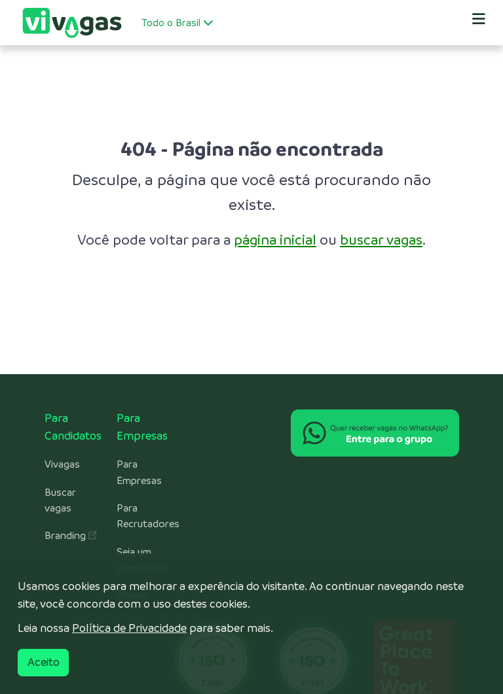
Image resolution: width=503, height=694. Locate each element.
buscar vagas (381, 240)
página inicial (275, 240)
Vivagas (62, 464)
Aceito (44, 662)
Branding (70, 535)
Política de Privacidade (129, 628)
